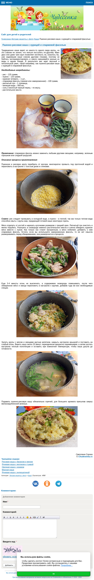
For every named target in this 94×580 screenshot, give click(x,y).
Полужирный (4, 517)
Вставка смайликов (27, 517)
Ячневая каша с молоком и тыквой (17, 464)
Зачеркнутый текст (13, 517)
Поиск (89, 3)
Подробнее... (67, 565)
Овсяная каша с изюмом (13, 467)
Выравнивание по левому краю (17, 517)
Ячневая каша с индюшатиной (15, 472)
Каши (30, 475)
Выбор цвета (30, 517)
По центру (20, 517)
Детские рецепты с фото (18, 475)
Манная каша (8, 470)
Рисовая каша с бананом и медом (17, 462)
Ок (54, 574)
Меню (6, 3)
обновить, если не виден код (16, 557)
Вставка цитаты (37, 517)
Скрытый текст (34, 517)
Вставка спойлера (43, 517)
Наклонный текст (7, 517)
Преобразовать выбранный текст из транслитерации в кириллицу (40, 517)
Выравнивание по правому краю (23, 517)
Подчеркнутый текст (10, 517)
